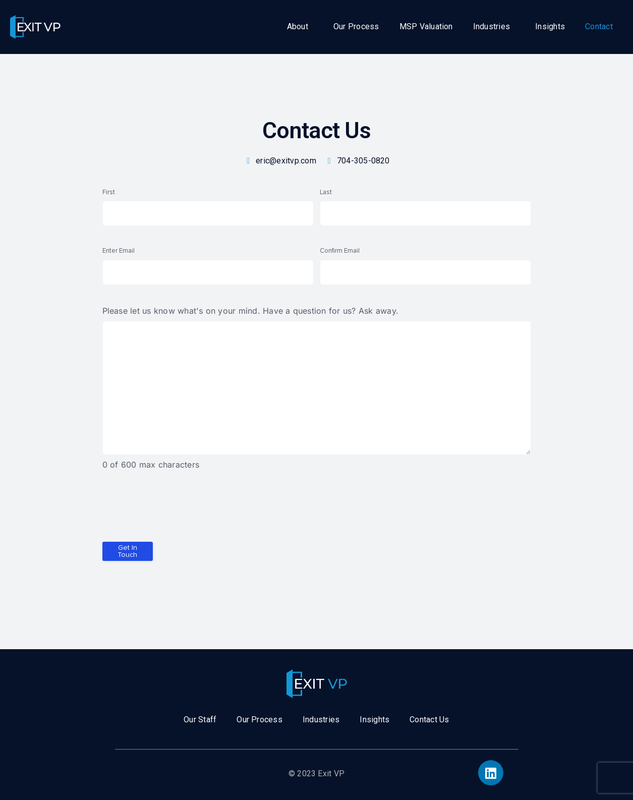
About (297, 26)
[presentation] (179, 510)
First (108, 192)
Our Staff (200, 719)
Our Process (356, 26)
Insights (550, 26)
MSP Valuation (426, 26)
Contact (599, 26)
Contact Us (429, 719)
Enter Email (118, 251)
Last (326, 192)
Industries (491, 26)
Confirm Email (340, 251)
